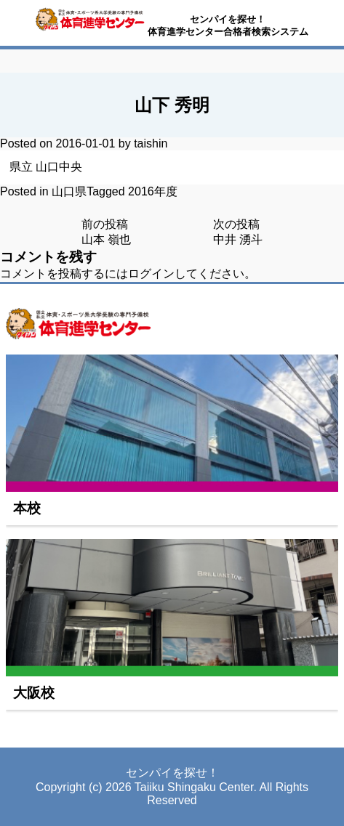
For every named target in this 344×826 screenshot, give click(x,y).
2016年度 (152, 191)
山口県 (69, 191)
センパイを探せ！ (227, 19)
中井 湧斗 (238, 239)
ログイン (151, 273)
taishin (150, 143)
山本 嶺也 (106, 239)
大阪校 (34, 692)
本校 (27, 508)
